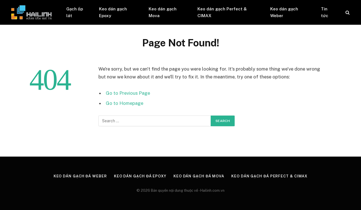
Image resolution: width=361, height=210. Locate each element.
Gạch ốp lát (74, 12)
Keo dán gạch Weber (284, 12)
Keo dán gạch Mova (163, 12)
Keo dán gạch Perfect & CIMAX (222, 12)
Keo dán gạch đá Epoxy (140, 176)
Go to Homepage (124, 103)
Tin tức (324, 12)
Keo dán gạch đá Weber (80, 176)
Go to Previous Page (128, 93)
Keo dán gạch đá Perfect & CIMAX (269, 176)
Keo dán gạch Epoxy (113, 12)
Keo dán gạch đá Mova (198, 176)
